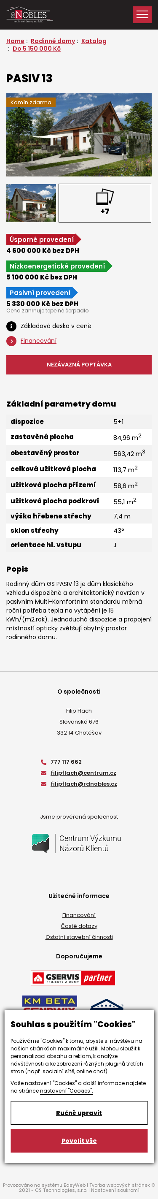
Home (15, 41)
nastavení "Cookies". (66, 1090)
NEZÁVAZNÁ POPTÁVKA (79, 365)
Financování (79, 915)
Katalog (94, 41)
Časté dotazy (79, 926)
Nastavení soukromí (115, 1190)
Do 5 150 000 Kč (37, 48)
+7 (105, 211)
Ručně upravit (79, 1113)
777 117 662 (61, 762)
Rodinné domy (53, 41)
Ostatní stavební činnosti (79, 937)
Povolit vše (79, 1141)
